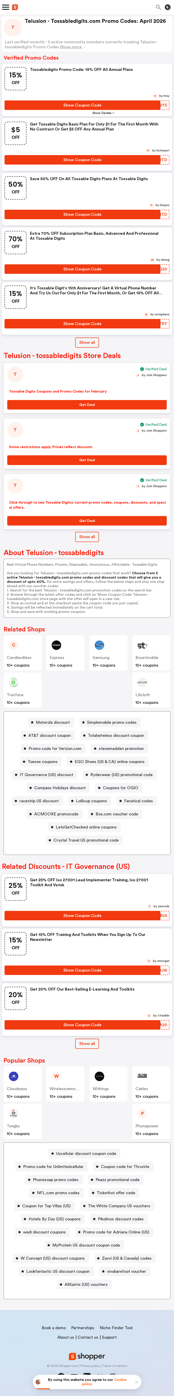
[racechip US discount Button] (37, 801)
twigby (13, 1126)
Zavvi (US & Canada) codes (127, 1258)
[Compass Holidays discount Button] (58, 788)
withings (101, 1089)
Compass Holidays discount (60, 788)
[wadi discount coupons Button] (42, 1232)
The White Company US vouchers (119, 1206)
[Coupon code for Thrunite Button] (123, 1166)
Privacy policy (90, 1366)
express (57, 658)
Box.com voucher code (117, 814)
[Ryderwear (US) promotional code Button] (120, 774)
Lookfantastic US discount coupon (58, 1271)
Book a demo (54, 1328)
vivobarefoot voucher (126, 1271)
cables (141, 1089)
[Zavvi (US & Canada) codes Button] (125, 1258)
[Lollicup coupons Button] (89, 801)
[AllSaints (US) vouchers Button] (84, 1284)
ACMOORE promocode (56, 814)
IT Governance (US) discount (46, 775)
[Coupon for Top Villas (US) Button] (44, 1206)
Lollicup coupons (91, 801)
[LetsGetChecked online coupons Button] (84, 827)
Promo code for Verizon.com (55, 749)
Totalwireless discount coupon (116, 735)
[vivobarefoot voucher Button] (124, 1271)
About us (65, 1337)
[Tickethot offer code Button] (114, 1193)
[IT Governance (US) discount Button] (44, 774)
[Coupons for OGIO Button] (118, 788)
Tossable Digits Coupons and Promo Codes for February (58, 391)
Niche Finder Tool (116, 1328)
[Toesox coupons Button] (41, 761)
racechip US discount (39, 801)
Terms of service (114, 1366)
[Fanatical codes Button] (136, 801)
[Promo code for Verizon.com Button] (53, 748)
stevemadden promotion (121, 749)
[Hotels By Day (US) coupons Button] (53, 1219)
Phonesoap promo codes (55, 1180)
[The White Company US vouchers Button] (117, 1206)
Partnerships (82, 1328)
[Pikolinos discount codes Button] (119, 1219)
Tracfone (15, 695)
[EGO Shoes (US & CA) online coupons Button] (108, 761)
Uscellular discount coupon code (86, 1154)
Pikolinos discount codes (121, 1219)
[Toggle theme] (167, 7)
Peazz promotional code (118, 1180)
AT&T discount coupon (49, 735)
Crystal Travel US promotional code (86, 840)
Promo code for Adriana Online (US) (116, 1232)
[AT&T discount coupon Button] (48, 735)
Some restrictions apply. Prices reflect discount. (51, 447)
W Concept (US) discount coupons (53, 1258)
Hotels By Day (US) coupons (55, 1219)
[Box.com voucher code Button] (115, 814)
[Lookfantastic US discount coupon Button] (56, 1271)
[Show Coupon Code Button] (82, 105)
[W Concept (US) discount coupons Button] (51, 1258)
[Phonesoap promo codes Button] (53, 1179)
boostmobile (146, 658)
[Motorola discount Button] (51, 722)
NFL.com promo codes (58, 1193)
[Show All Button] (87, 1044)
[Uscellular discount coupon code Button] (84, 1153)
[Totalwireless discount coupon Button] (114, 735)
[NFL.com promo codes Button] (56, 1193)
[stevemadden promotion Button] (119, 748)
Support (109, 1337)
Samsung (101, 658)
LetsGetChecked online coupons (86, 827)
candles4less (19, 658)
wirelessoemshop (66, 1089)
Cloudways (17, 1089)
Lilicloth (142, 695)
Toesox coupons (43, 762)
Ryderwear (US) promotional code (121, 775)
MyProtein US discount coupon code (86, 1245)
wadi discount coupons (44, 1232)
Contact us (88, 1337)
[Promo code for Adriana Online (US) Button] (114, 1232)
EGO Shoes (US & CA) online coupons (110, 762)
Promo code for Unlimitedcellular (53, 1167)
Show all (87, 1044)
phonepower (147, 1126)
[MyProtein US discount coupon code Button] (84, 1245)
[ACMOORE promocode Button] (54, 814)
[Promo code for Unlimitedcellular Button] (51, 1166)
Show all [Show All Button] (87, 342)
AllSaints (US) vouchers (86, 1284)
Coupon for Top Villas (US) (46, 1206)
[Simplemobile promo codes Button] (110, 722)
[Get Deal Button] (87, 404)
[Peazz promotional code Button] (116, 1179)
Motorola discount (53, 722)
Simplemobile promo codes (112, 722)
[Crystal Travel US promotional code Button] (84, 840)
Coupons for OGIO (120, 788)
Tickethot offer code (116, 1193)
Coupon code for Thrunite (125, 1167)
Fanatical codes (138, 801)
